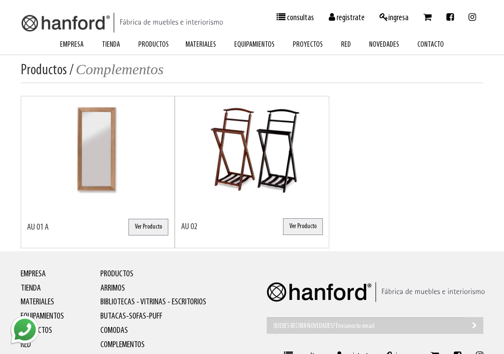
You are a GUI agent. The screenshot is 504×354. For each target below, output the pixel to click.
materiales (201, 45)
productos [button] (153, 45)
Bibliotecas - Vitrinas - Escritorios (153, 302)
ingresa (394, 18)
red (346, 45)
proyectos (308, 45)
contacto (430, 45)
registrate (347, 18)
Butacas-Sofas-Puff (131, 316)
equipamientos (254, 45)
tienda (111, 45)
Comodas (114, 330)
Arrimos (112, 288)
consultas (295, 18)
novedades (384, 45)
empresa (72, 45)
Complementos (122, 345)
